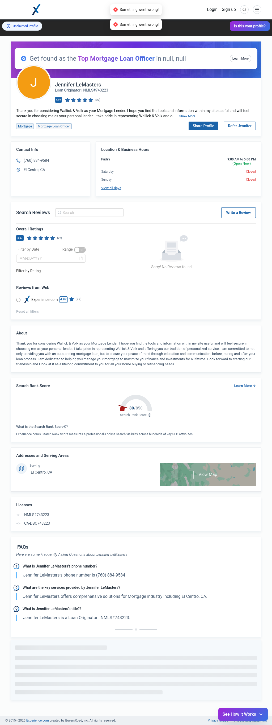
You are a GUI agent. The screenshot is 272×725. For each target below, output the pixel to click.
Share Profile (203, 126)
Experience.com (38, 720)
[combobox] (89, 213)
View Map (207, 474)
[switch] (80, 250)
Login (212, 9)
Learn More (240, 58)
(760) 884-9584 (36, 160)
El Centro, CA (41, 472)
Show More (187, 116)
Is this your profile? (250, 26)
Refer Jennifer (240, 126)
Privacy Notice (218, 720)
